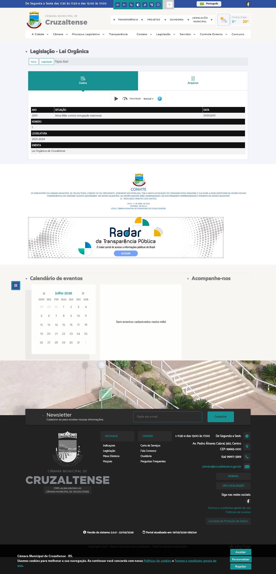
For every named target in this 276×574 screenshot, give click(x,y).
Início (33, 61)
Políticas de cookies (238, 512)
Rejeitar (240, 566)
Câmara (60, 34)
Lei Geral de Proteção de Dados (228, 521)
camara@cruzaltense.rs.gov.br (221, 466)
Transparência (118, 34)
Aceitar (241, 552)
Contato (144, 34)
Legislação (165, 34)
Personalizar (241, 559)
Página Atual (61, 61)
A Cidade (40, 34)
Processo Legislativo (88, 34)
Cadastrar (221, 416)
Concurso (238, 34)
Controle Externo (213, 34)
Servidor (187, 34)
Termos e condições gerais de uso (229, 508)
